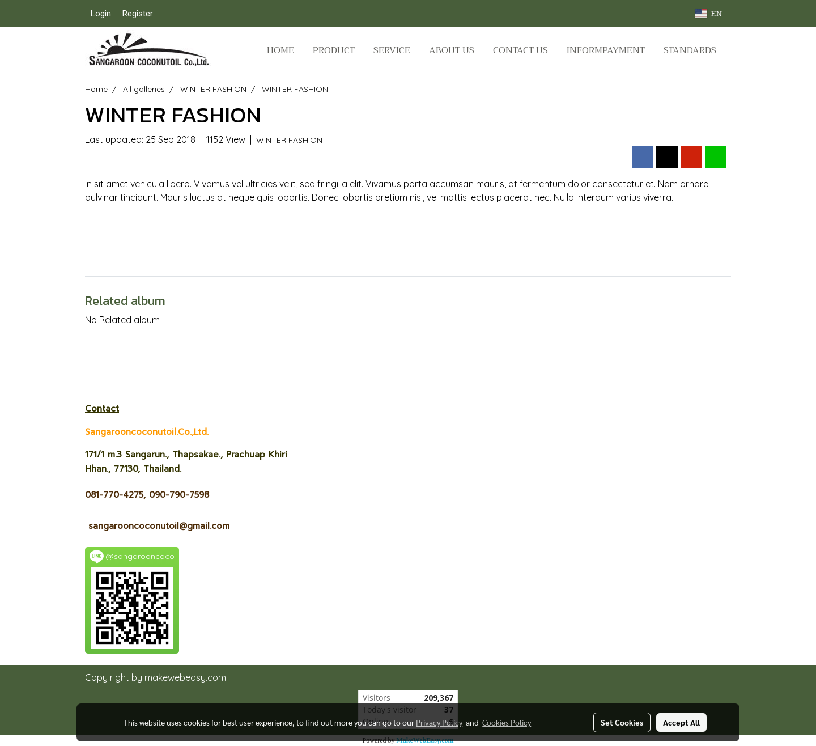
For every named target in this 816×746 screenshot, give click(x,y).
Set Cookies (622, 722)
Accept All (681, 722)
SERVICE (391, 50)
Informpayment (606, 50)
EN (708, 13)
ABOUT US (451, 50)
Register (137, 14)
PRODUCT (334, 50)
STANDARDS (690, 50)
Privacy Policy (439, 722)
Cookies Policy (506, 722)
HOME (280, 50)
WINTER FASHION (289, 140)
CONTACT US (520, 50)
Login (101, 14)
